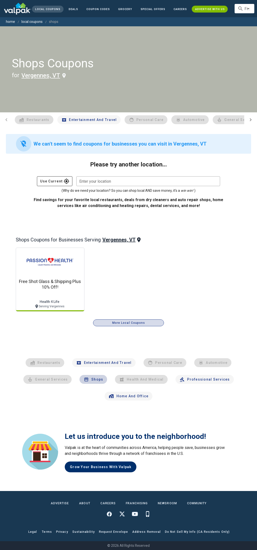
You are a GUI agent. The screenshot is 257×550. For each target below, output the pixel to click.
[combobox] (244, 8)
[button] (152, 9)
